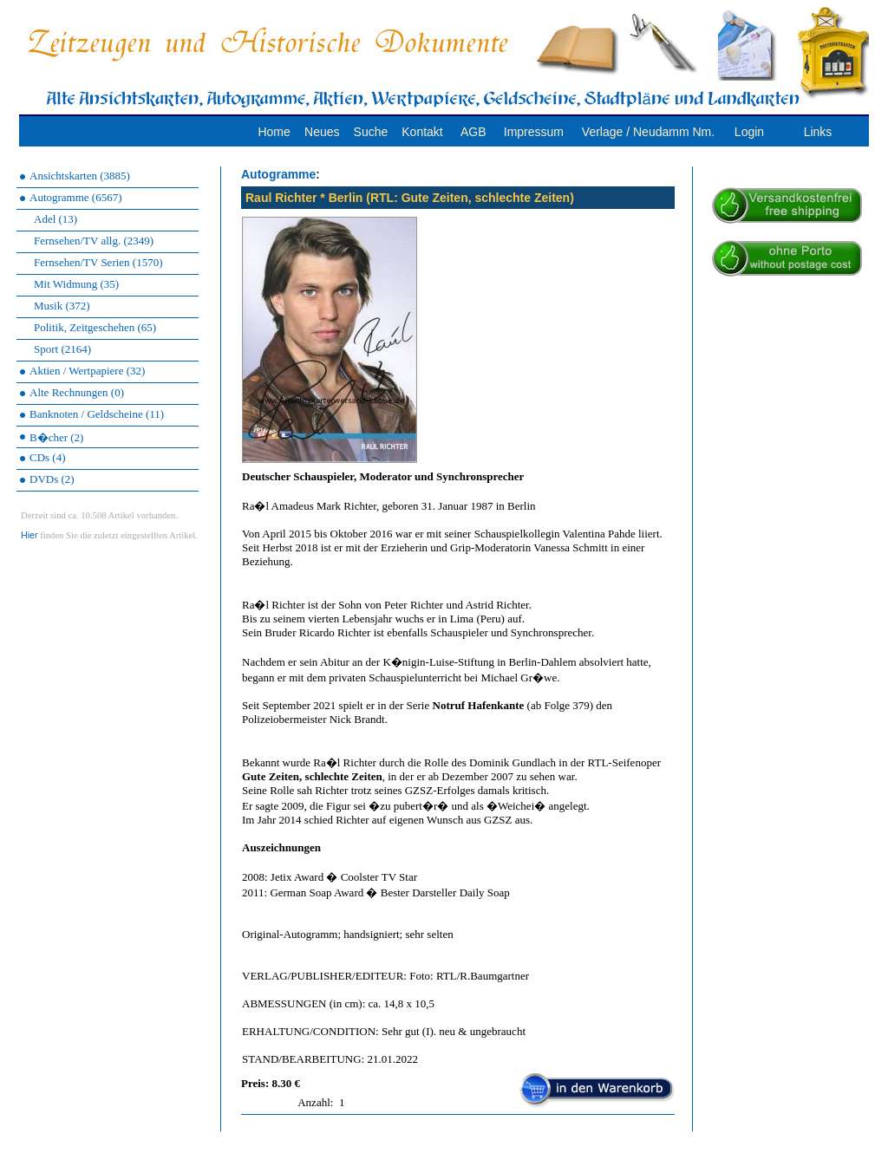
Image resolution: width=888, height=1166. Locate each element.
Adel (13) (55, 218)
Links (818, 132)
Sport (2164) (62, 348)
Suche (371, 132)
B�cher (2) (56, 437)
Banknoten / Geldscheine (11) (96, 413)
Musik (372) (62, 305)
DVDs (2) (52, 478)
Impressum (534, 132)
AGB (473, 132)
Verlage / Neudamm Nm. (648, 132)
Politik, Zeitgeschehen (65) (95, 327)
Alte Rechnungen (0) (76, 392)
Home (274, 132)
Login (749, 132)
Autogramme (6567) (75, 197)
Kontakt (422, 132)
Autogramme (278, 174)
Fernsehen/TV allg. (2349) (93, 240)
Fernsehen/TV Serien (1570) (98, 262)
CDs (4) (47, 457)
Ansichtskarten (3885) (79, 175)
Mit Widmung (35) (76, 283)
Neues (321, 132)
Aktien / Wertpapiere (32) (87, 370)
